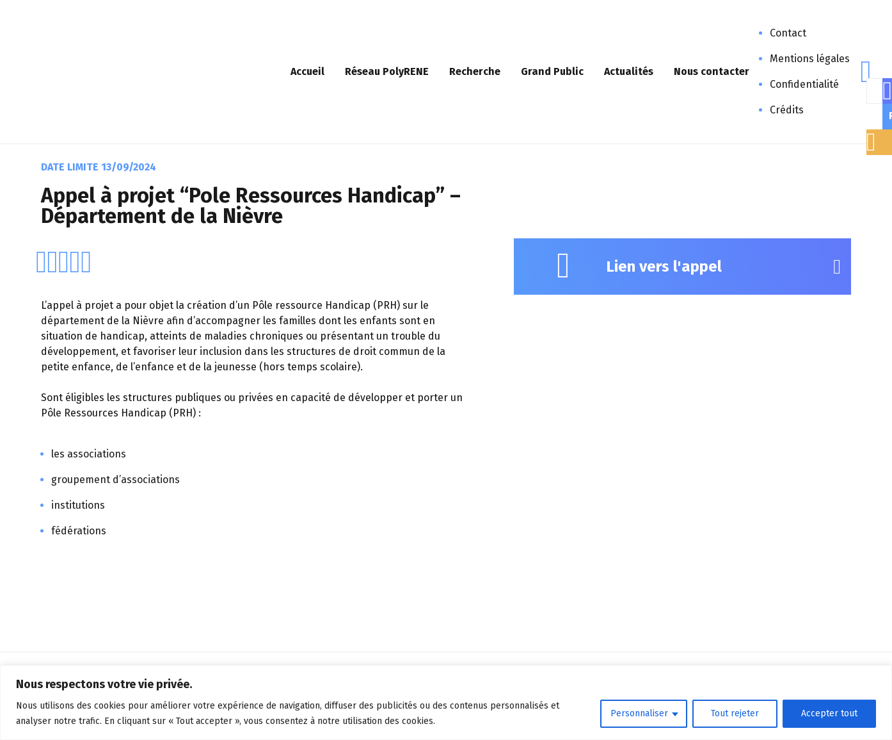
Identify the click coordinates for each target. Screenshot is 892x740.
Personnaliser (639, 713)
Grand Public (552, 71)
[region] (446, 702)
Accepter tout (829, 713)
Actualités (628, 71)
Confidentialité (804, 84)
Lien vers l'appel (664, 266)
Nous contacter (711, 71)
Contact (788, 33)
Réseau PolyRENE (387, 71)
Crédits (787, 110)
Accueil (307, 71)
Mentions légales (810, 59)
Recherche (474, 71)
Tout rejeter (735, 713)
